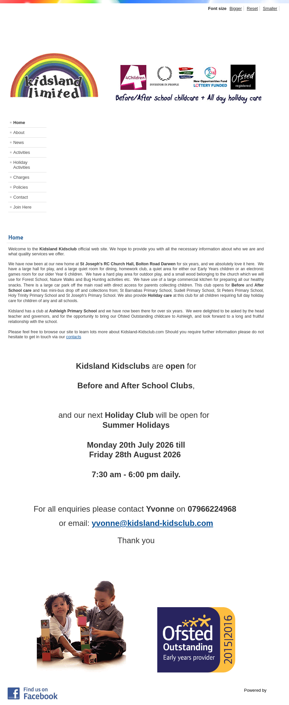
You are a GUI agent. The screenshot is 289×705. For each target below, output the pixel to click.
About (18, 132)
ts (79, 337)
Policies (20, 187)
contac (72, 337)
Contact (20, 197)
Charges (21, 177)
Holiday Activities (21, 165)
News (18, 142)
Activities (21, 152)
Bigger (236, 8)
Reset (252, 8)
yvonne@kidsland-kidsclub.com (152, 523)
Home (19, 122)
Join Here (22, 207)
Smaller (270, 8)
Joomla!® (277, 690)
